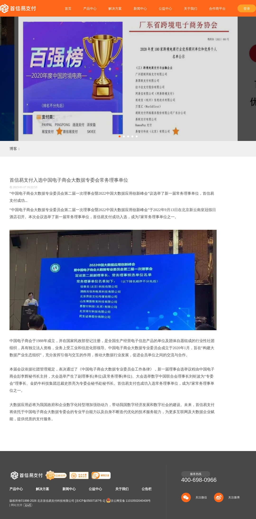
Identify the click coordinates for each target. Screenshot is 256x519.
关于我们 (190, 8)
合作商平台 (217, 8)
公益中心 (165, 8)
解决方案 (115, 8)
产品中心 (90, 8)
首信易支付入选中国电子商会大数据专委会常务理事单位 (68, 180)
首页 (68, 8)
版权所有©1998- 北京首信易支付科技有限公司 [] (57, 500)
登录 (246, 8)
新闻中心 (140, 8)
